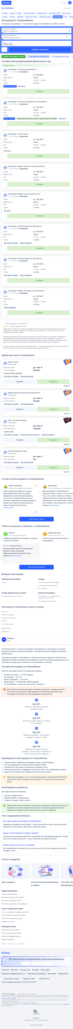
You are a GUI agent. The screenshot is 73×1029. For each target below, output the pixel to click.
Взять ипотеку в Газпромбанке (11, 933)
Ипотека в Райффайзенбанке (11, 936)
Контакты (14, 970)
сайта (47, 970)
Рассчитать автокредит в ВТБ (11, 900)
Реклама (35, 970)
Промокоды (52, 974)
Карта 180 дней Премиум (17, 420)
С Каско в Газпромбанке (9, 894)
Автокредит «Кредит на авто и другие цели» (24, 194)
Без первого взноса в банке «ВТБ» (13, 897)
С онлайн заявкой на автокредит (48, 582)
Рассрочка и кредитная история (12, 918)
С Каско (4, 582)
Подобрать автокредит (40, 49)
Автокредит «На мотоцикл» (18, 134)
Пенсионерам (42, 588)
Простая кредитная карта (17, 451)
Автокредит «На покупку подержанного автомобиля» (27, 102)
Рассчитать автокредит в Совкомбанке (14, 904)
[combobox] (68, 36)
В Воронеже (5, 631)
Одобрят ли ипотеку (8, 921)
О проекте (5, 970)
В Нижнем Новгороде (8, 618)
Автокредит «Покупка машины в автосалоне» (25, 226)
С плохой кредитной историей (48, 585)
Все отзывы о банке (36, 519)
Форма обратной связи (10, 978)
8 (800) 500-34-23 (42, 978)
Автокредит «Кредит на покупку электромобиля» (26, 291)
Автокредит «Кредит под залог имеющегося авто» (26, 166)
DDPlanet (40, 1025)
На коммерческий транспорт (47, 601)
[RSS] (46, 989)
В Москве (5, 611)
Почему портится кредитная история (13, 915)
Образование (63, 974)
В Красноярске (6, 628)
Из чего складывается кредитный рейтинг (15, 912)
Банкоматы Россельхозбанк (11, 930)
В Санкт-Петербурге (8, 615)
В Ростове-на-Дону (8, 624)
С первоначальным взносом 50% (12, 596)
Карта (43, 970)
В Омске (4, 621)
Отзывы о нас (25, 970)
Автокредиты (11, 944)
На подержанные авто (60, 56)
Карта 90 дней (13, 362)
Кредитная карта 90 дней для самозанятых (24, 393)
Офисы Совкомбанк (8, 939)
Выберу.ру (8, 639)
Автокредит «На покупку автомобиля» (22, 69)
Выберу (4, 944)
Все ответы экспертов (36, 567)
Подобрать (38, 91)
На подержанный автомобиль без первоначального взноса (49, 597)
